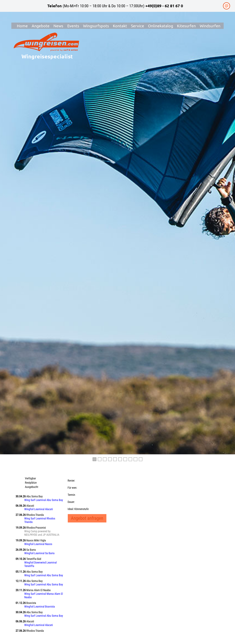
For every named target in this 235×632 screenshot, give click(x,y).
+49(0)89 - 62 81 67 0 (164, 5)
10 (140, 459)
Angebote (40, 25)
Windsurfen (210, 25)
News (58, 25)
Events (73, 25)
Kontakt (120, 25)
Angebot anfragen (87, 518)
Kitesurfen (186, 25)
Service (137, 25)
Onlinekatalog (160, 25)
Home (22, 25)
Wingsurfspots (96, 25)
